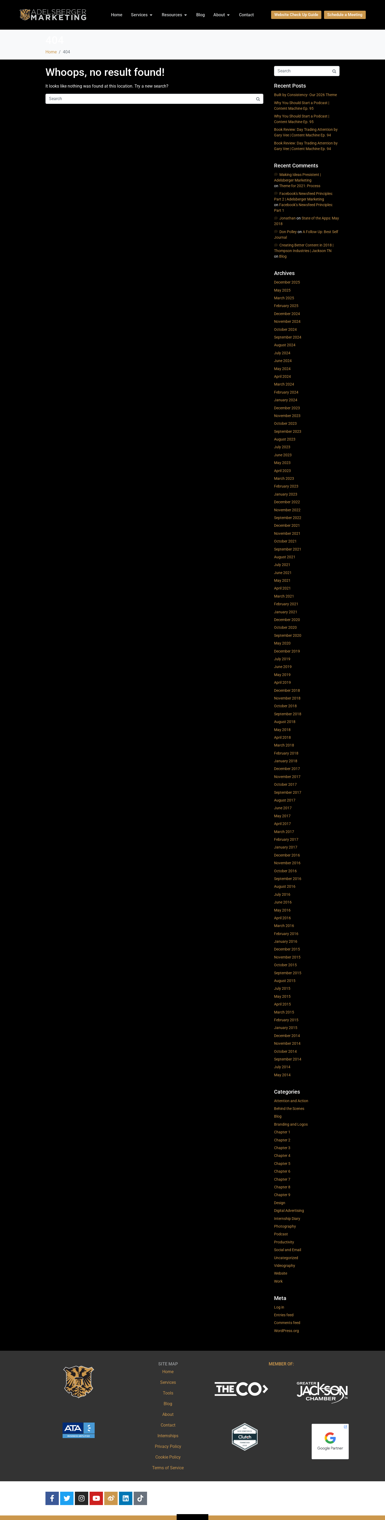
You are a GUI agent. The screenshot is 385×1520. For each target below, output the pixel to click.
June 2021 (283, 573)
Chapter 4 (282, 1155)
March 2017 (284, 832)
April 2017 (282, 824)
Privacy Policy (168, 1446)
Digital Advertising (289, 1210)
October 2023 (285, 423)
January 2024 (285, 400)
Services (168, 1382)
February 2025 (286, 306)
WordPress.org (286, 1331)
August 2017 (284, 800)
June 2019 (283, 667)
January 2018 (285, 761)
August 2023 (284, 439)
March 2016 (284, 926)
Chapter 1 (282, 1132)
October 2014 (285, 1051)
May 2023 (282, 463)
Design (279, 1203)
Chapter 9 (282, 1195)
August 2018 (284, 722)
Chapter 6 (282, 1171)
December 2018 (287, 690)
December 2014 (287, 1036)
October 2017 (285, 784)
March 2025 (284, 298)
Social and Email (287, 1250)
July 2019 (282, 659)
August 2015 (284, 981)
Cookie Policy (168, 1457)
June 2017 (283, 808)
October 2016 (285, 871)
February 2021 (286, 604)
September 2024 (287, 337)
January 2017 (285, 847)
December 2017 (287, 769)
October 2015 (285, 965)
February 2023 (286, 486)
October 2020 (285, 627)
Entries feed (284, 1315)
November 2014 (287, 1043)
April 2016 (282, 918)
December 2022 (287, 502)
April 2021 (282, 588)
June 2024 (283, 361)
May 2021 (282, 580)
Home (168, 1371)
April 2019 (282, 682)
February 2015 (286, 1020)
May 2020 (282, 643)
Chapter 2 (282, 1140)
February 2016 (286, 934)
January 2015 (285, 1028)
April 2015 (282, 1004)
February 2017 (286, 839)
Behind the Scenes (289, 1108)
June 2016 (283, 902)
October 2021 (285, 541)
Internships (167, 1435)
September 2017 (287, 792)
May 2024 (282, 369)
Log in (279, 1307)
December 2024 (287, 314)
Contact (168, 1425)
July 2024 (282, 353)
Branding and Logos (291, 1124)
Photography (285, 1226)
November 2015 (287, 957)
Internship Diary (287, 1218)
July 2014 (282, 1067)
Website (280, 1273)
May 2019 (282, 675)
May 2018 (282, 730)
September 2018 (287, 714)
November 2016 (287, 863)
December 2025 (287, 282)
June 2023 (283, 455)
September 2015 (287, 973)
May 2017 (282, 816)
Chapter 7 (282, 1179)
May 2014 (282, 1075)
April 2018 (282, 737)
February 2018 (286, 753)
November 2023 (287, 416)
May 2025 (282, 290)
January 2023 (285, 494)
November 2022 (287, 510)
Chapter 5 (282, 1163)
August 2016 (284, 886)
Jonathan (287, 218)
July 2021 (282, 565)
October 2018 (285, 706)
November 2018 (287, 698)
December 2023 (287, 408)
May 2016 (282, 910)
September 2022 (287, 518)
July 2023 (282, 447)
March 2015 (284, 1012)
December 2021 (287, 525)
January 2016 (285, 941)
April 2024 (282, 376)
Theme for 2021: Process (299, 186)
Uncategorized (286, 1258)
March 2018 (284, 745)
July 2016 (282, 894)
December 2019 (287, 651)
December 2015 (287, 949)
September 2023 (287, 431)
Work (278, 1281)
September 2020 (287, 635)
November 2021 (287, 533)
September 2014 (287, 1059)
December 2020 (287, 620)
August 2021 (284, 557)
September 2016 (287, 879)
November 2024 (287, 321)
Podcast (281, 1234)
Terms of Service (168, 1467)
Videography (284, 1265)
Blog (283, 256)
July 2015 (282, 988)
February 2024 (286, 392)
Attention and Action (291, 1101)
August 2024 (284, 345)
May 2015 (282, 996)
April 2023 (282, 471)
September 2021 (287, 549)
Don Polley (288, 232)
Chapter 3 (282, 1148)
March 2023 (284, 478)
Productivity (284, 1242)
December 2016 (287, 855)
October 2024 (285, 329)
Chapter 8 (282, 1187)
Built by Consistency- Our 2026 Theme (305, 95)
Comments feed (287, 1323)
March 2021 (284, 596)
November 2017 (287, 777)
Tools (168, 1393)
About (168, 1414)
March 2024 (284, 384)
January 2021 (285, 612)
